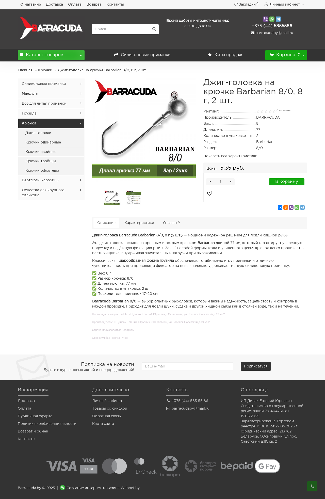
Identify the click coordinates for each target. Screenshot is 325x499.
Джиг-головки (38, 133)
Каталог (51, 53)
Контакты (115, 4)
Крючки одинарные (43, 142)
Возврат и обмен (33, 431)
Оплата (75, 4)
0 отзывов (283, 110)
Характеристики (139, 222)
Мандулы (30, 93)
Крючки (45, 70)
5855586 (272, 26)
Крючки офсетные (42, 170)
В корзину (286, 182)
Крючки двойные (40, 151)
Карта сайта (103, 423)
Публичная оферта (35, 416)
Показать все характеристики (230, 156)
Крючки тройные (40, 161)
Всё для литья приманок (44, 103)
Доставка (54, 4)
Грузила (29, 113)
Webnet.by (130, 488)
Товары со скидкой (109, 408)
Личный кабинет (107, 401)
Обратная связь (106, 416)
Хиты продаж (225, 55)
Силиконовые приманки (142, 55)
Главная (25, 70)
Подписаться (256, 366)
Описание (106, 222)
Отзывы (171, 222)
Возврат (94, 4)
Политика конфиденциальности (47, 423)
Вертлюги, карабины (40, 180)
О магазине (30, 4)
